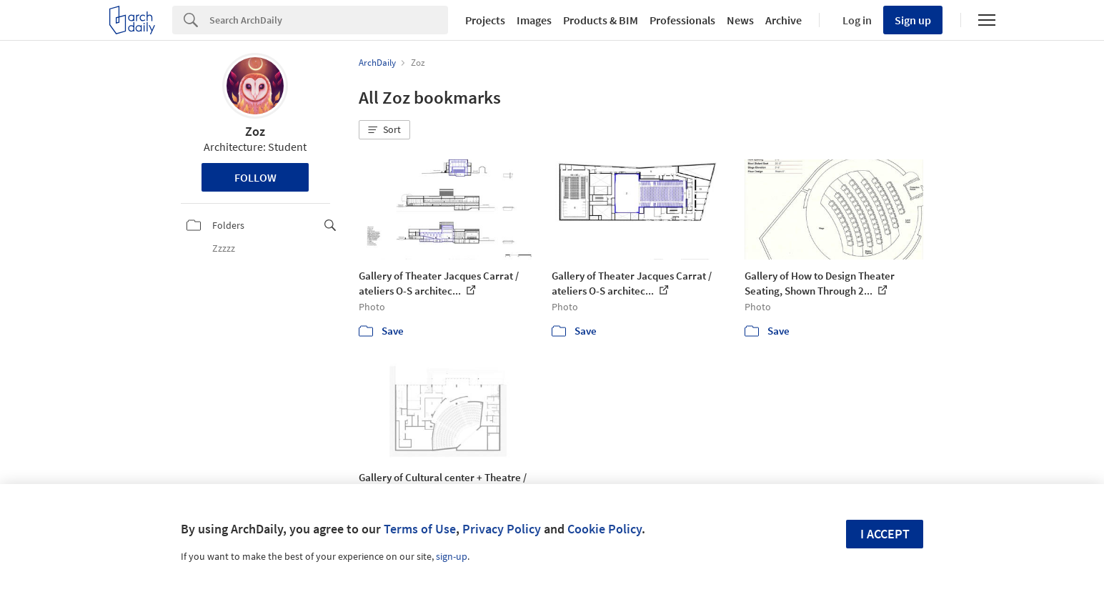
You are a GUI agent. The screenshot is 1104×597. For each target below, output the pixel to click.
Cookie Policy (604, 528)
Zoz (255, 131)
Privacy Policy (501, 528)
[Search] (328, 20)
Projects (485, 20)
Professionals (682, 20)
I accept (885, 534)
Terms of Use (420, 528)
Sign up (913, 20)
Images (534, 20)
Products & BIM (600, 20)
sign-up (451, 556)
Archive (783, 20)
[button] (384, 130)
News (740, 20)
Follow (255, 177)
